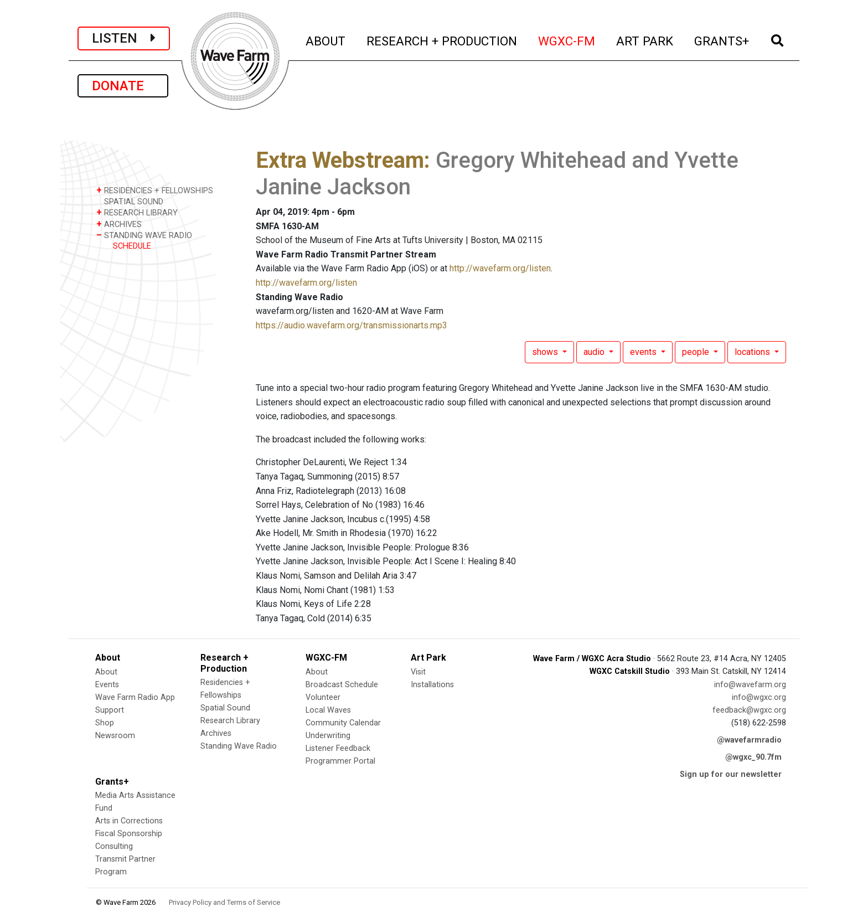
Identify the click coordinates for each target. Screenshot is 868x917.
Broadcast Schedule (342, 684)
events (644, 352)
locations (753, 352)
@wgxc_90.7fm (753, 757)
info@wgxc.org (759, 697)
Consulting (114, 846)
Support (109, 710)
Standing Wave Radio (238, 746)
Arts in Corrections (129, 821)
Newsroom (115, 735)
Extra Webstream (340, 160)
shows (546, 352)
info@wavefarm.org (750, 684)
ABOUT (326, 39)
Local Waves (328, 710)
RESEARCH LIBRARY (137, 212)
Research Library (230, 720)
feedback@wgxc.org (749, 710)
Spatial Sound (225, 708)
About (106, 672)
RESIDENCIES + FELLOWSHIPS (154, 190)
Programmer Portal (340, 761)
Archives (215, 733)
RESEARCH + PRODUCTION (442, 39)
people (696, 352)
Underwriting (328, 735)
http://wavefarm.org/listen (500, 268)
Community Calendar (343, 723)
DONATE (123, 86)
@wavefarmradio (749, 740)
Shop (104, 723)
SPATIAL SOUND (129, 201)
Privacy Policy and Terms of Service (224, 902)
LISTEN (124, 38)
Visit (418, 672)
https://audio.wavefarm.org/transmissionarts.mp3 (351, 325)
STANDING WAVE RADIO (144, 235)
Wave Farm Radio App (135, 697)
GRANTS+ (722, 39)
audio (595, 352)
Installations (432, 684)
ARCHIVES (119, 224)
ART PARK (645, 39)
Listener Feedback (338, 748)
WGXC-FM (567, 39)
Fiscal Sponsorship (128, 833)
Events (107, 684)
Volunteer (323, 697)
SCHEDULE (132, 246)
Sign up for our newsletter (731, 774)
